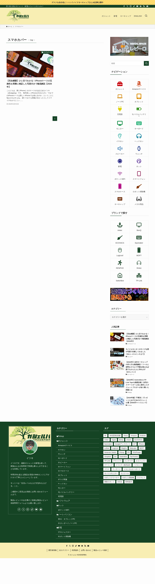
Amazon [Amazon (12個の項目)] (134, 436)
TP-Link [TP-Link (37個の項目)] (107, 461)
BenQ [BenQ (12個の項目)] (121, 440)
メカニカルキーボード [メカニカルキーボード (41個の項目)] (132, 469)
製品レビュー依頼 (100, 580)
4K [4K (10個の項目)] (105, 436)
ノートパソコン (66, 537)
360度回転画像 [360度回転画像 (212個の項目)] (115, 436)
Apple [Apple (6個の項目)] (114, 440)
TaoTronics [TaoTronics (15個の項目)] (134, 457)
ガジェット (64, 443)
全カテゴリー (64, 580)
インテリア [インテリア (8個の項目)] (128, 461)
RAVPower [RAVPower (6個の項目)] (137, 452)
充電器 (63, 514)
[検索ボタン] (146, 16)
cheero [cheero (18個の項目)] (128, 440)
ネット (62, 526)
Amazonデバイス (67, 449)
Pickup (62, 437)
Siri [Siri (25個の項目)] (115, 457)
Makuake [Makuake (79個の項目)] (133, 448)
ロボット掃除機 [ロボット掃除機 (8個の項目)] (128, 478)
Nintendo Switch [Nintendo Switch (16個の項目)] (110, 452)
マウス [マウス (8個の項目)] (106, 469)
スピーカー (64, 470)
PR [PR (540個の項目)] (128, 452)
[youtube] (137, 6)
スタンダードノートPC (69, 548)
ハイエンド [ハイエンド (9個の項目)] (138, 465)
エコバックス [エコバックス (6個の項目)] (141, 461)
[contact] (147, 6)
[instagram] (130, 6)
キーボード (64, 465)
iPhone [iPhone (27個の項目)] (141, 444)
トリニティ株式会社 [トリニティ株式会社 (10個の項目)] (123, 465)
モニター (63, 503)
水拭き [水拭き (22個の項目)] (119, 482)
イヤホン (63, 454)
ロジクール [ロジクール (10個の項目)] (125, 473)
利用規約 (75, 580)
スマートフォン (66, 476)
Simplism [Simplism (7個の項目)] (107, 457)
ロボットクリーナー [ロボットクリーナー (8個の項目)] (111, 478)
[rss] (144, 6)
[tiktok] (134, 6)
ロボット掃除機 (66, 565)
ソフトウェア (65, 520)
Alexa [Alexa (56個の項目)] (126, 436)
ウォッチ (63, 460)
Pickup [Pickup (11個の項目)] (121, 452)
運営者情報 (52, 580)
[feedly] (140, 6)
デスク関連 (64, 492)
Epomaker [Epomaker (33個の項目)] (108, 444)
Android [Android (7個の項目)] (143, 436)
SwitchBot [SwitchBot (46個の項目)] (123, 457)
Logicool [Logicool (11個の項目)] (115, 448)
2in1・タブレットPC (68, 543)
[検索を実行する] (146, 63)
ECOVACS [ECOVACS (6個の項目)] (138, 440)
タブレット (64, 487)
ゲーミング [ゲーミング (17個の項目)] (108, 465)
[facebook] (124, 6)
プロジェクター (66, 560)
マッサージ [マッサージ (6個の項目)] (116, 469)
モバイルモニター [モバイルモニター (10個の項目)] (111, 473)
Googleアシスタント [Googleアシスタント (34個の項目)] (122, 444)
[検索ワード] (129, 63)
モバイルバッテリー (68, 509)
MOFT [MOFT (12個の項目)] (142, 448)
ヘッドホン (64, 498)
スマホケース (65, 481)
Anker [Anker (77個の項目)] (106, 440)
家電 (61, 554)
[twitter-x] (127, 6)
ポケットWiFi (65, 531)
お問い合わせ (86, 580)
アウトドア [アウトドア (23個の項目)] (117, 461)
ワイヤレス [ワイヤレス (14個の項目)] (141, 478)
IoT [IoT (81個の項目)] (134, 444)
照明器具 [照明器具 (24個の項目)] (128, 482)
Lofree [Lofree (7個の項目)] (106, 448)
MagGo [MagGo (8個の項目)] (124, 448)
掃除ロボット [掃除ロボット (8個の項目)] (109, 482)
